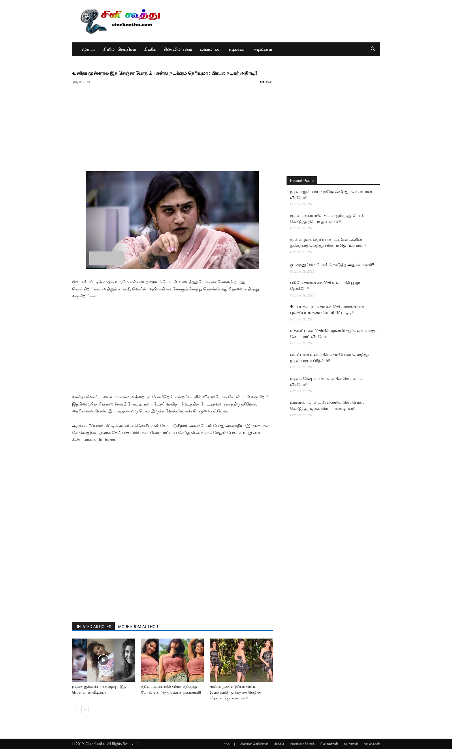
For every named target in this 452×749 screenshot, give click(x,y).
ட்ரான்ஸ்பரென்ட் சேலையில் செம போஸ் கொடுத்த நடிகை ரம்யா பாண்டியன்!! (327, 405)
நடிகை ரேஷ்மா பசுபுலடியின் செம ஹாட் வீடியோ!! (326, 381)
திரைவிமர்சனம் (178, 49)
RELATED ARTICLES (93, 626)
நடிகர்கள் (237, 49)
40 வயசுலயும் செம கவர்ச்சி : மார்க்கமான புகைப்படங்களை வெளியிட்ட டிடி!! (327, 309)
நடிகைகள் (263, 49)
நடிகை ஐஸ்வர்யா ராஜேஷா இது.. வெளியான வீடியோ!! (331, 194)
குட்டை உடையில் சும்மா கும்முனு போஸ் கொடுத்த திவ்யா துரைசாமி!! (327, 218)
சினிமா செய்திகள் (119, 49)
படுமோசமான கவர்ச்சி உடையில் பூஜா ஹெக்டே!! (325, 285)
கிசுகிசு (150, 49)
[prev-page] (75, 709)
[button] (373, 49)
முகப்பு (88, 49)
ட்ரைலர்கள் (210, 49)
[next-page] (84, 709)
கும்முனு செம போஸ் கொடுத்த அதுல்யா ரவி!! (332, 264)
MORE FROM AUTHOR (138, 626)
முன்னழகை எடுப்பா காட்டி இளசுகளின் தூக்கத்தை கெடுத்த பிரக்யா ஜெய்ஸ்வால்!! (235, 692)
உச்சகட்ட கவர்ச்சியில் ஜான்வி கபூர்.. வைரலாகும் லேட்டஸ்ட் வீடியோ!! (334, 333)
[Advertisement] (172, 131)
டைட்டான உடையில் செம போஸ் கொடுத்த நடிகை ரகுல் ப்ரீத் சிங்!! (329, 357)
